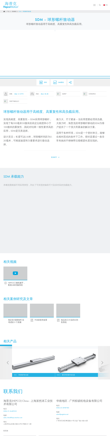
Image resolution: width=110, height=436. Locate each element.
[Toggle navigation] (94, 5)
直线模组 (14, 11)
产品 (8, 11)
